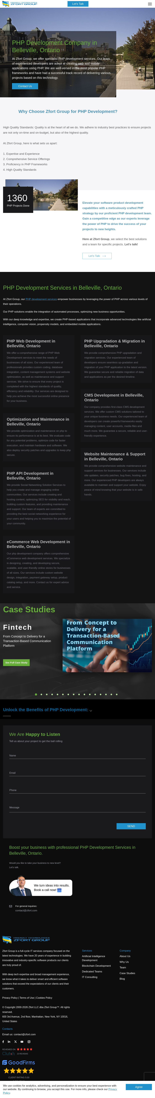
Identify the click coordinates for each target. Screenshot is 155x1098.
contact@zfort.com (26, 910)
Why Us (124, 961)
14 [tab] (106, 694)
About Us (125, 956)
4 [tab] (52, 694)
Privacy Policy (10, 997)
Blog (122, 978)
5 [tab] (57, 694)
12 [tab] (95, 694)
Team (123, 967)
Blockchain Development (96, 965)
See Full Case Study (16, 662)
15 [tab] (111, 694)
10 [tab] (84, 694)
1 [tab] (36, 694)
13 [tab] (100, 694)
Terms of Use (27, 997)
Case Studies (127, 973)
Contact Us (25, 86)
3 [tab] (47, 694)
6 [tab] (63, 694)
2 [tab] (41, 694)
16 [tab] (116, 694)
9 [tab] (79, 694)
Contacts (7, 1028)
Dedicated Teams (92, 971)
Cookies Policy (44, 997)
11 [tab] (90, 694)
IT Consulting (89, 977)
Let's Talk (78, 3)
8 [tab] (73, 694)
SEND (131, 826)
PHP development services (41, 299)
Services (87, 950)
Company (125, 950)
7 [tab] (68, 694)
